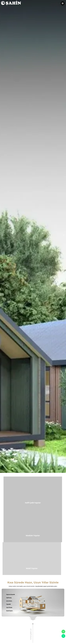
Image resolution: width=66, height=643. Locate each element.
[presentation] (2, 86)
